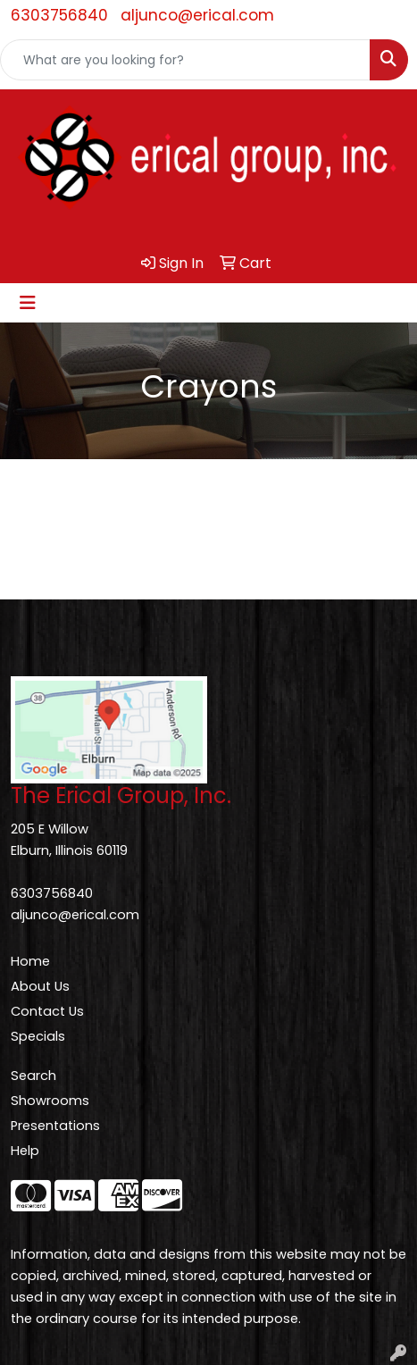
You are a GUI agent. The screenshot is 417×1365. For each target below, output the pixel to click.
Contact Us (47, 1011)
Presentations (55, 1126)
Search (33, 1075)
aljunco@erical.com (197, 15)
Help (25, 1151)
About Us (40, 986)
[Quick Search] (185, 59)
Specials (38, 1036)
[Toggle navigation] (27, 302)
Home (30, 961)
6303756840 (59, 15)
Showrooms (50, 1101)
